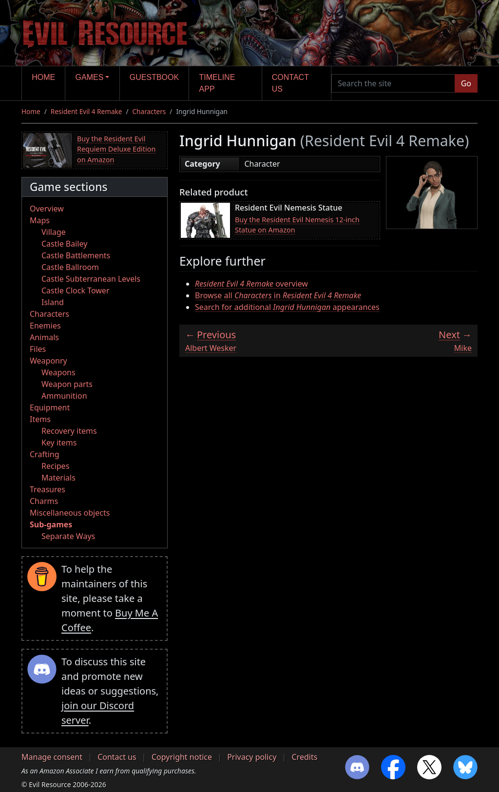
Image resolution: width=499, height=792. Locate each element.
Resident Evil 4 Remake (86, 111)
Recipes (55, 466)
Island (52, 302)
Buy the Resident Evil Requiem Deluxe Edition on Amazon (116, 149)
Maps (40, 220)
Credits (304, 757)
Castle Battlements (75, 255)
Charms (44, 501)
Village (53, 232)
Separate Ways (68, 536)
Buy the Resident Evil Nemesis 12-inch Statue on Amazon (297, 225)
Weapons (58, 372)
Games (90, 77)
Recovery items (69, 430)
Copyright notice (182, 757)
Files (38, 349)
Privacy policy (251, 757)
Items (40, 419)
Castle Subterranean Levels (90, 278)
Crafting (44, 454)
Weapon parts (67, 384)
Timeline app (217, 83)
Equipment (50, 407)
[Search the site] (393, 83)
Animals (44, 337)
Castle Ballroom (70, 267)
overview (251, 283)
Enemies (45, 325)
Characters (149, 111)
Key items (59, 442)
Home (43, 77)
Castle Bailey (64, 243)
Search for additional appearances (287, 307)
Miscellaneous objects (70, 512)
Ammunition (64, 395)
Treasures (47, 489)
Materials (58, 477)
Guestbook (154, 77)
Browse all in (278, 295)
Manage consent (51, 757)
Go (466, 83)
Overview (47, 208)
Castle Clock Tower (75, 290)
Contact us (290, 83)
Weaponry (48, 360)
